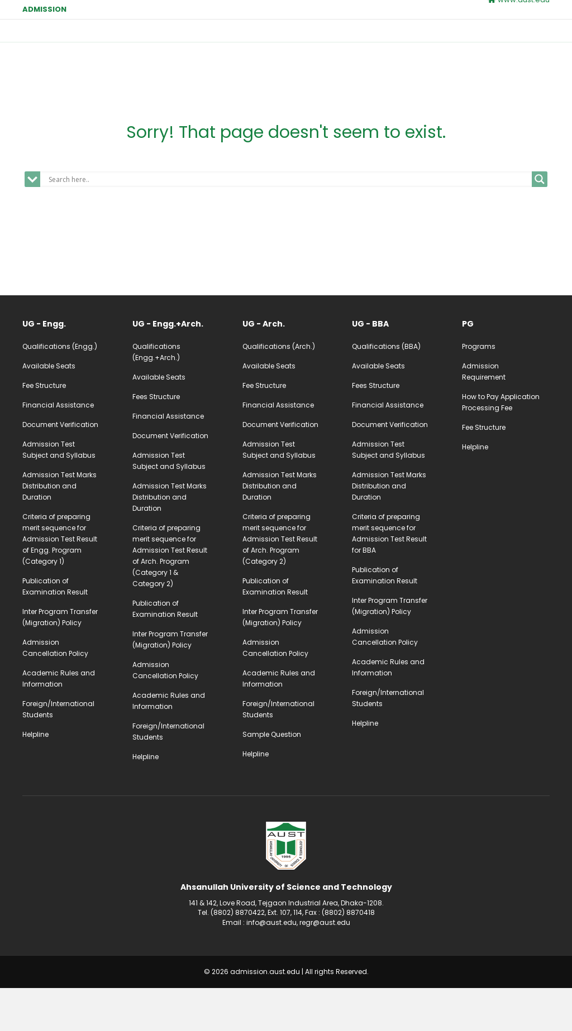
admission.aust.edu (265, 1015)
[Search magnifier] (539, 223)
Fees (465, 37)
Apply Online (291, 65)
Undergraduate (278, 37)
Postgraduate (353, 37)
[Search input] (289, 223)
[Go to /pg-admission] (506, 367)
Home (225, 37)
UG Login (361, 65)
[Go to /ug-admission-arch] (286, 367)
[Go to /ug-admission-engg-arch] (176, 367)
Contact (230, 64)
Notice (508, 37)
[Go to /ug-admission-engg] (66, 367)
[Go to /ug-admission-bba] (396, 367)
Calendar (417, 37)
